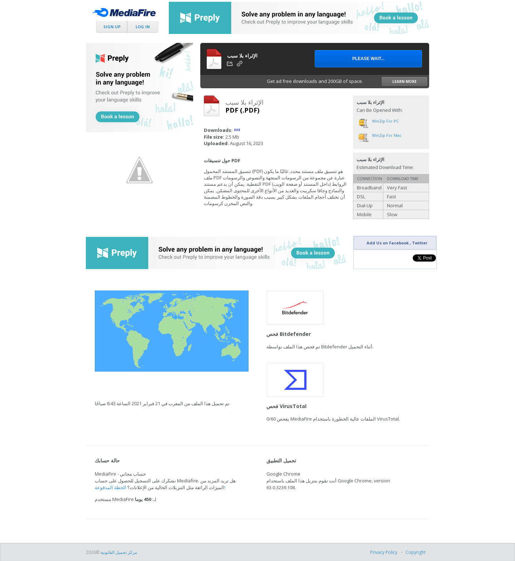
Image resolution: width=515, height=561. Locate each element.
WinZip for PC (385, 121)
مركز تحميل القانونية (118, 552)
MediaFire (126, 14)
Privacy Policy (383, 552)
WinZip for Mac (387, 135)
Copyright (416, 552)
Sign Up (112, 26)
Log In (143, 26)
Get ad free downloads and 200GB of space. (347, 81)
